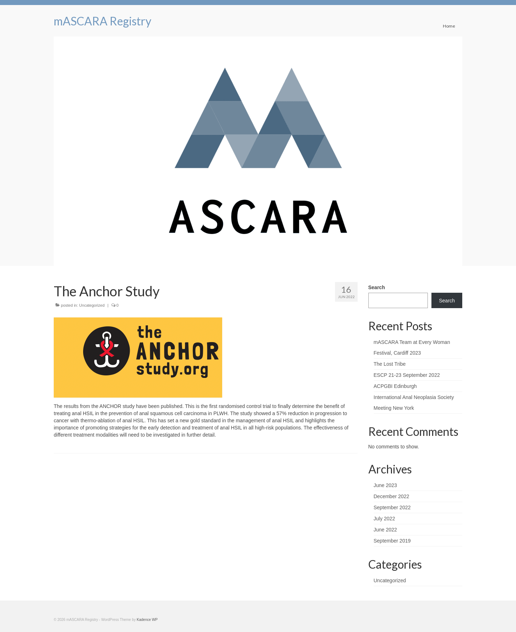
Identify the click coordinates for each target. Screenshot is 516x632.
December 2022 (392, 496)
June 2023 (385, 485)
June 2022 (385, 530)
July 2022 (384, 518)
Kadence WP (147, 620)
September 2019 (392, 541)
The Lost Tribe (390, 364)
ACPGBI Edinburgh (395, 386)
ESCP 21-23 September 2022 (407, 375)
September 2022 (392, 507)
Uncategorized (92, 305)
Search (376, 287)
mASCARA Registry (102, 21)
